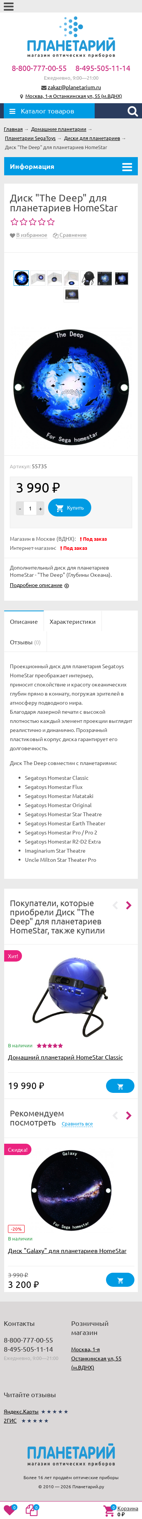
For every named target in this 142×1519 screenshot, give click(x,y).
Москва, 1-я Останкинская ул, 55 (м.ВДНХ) (73, 96)
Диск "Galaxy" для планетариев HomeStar (67, 1250)
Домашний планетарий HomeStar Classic (65, 1057)
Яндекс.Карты (21, 1411)
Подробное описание (36, 584)
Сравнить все (77, 1123)
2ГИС (10, 1420)
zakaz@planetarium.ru (74, 86)
